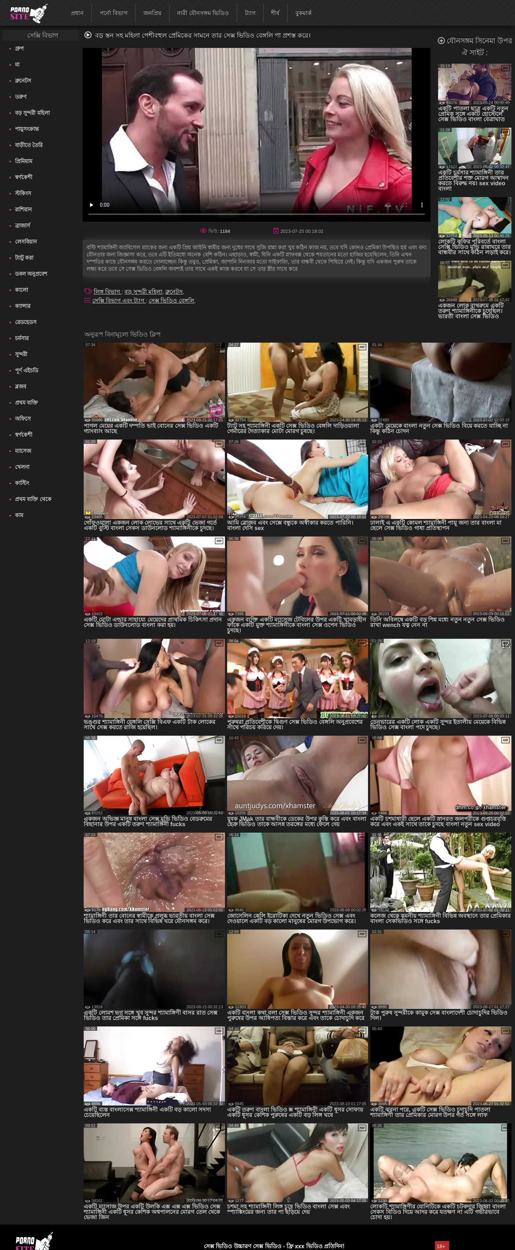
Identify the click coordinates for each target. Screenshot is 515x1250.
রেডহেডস (25, 322)
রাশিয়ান (23, 209)
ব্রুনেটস (23, 81)
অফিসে (23, 419)
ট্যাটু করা (24, 258)
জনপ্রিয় (152, 13)
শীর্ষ (275, 13)
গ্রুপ (19, 48)
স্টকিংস (23, 193)
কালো (21, 290)
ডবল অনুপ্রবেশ (31, 274)
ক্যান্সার (22, 306)
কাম (19, 515)
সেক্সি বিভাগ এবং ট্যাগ (119, 301)
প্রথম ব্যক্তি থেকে (33, 499)
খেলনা (22, 467)
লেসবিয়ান (26, 242)
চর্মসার (22, 338)
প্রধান (77, 13)
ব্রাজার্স (22, 225)
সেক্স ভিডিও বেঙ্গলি (171, 301)
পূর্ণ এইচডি (26, 370)
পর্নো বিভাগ (113, 13)
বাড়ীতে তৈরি (29, 145)
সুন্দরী (21, 354)
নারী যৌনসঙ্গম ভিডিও (203, 13)
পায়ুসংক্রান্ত (27, 129)
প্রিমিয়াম (23, 161)
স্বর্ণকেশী (23, 177)
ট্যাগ (250, 13)
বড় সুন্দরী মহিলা (32, 113)
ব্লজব (20, 386)
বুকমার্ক (303, 13)
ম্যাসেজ (23, 451)
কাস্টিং (22, 483)
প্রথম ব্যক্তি (26, 402)
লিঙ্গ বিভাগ (108, 292)
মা (17, 65)
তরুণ (20, 97)
